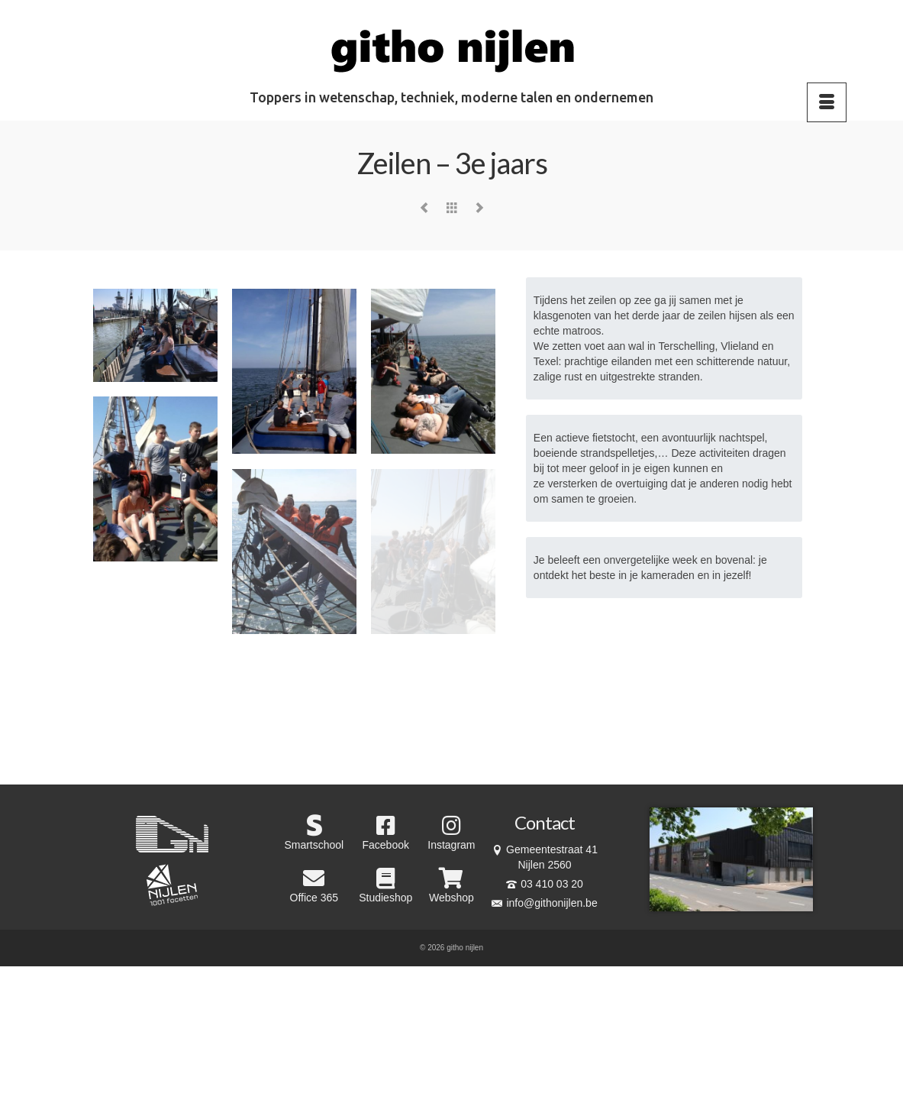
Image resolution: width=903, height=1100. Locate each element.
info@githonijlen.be (544, 903)
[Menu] (827, 102)
